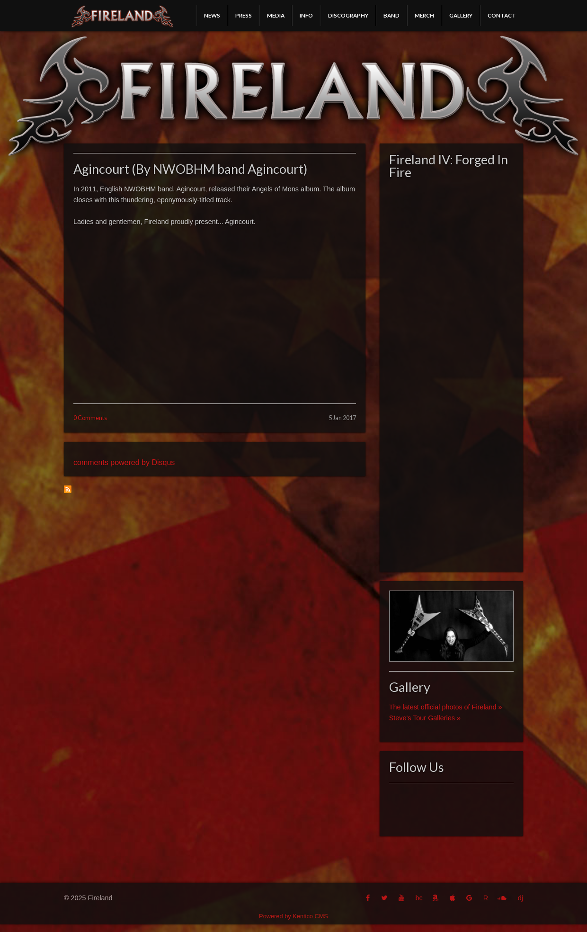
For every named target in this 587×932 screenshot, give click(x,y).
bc (418, 898)
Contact (502, 15)
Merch (424, 15)
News (212, 15)
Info (306, 15)
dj (520, 898)
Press (243, 15)
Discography (348, 15)
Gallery (460, 15)
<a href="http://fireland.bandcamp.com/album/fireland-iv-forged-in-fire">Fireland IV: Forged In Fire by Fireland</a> (451, 373)
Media (276, 15)
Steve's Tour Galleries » (425, 718)
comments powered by (124, 462)
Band (391, 15)
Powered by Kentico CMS (293, 916)
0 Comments (90, 417)
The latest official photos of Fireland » (445, 707)
